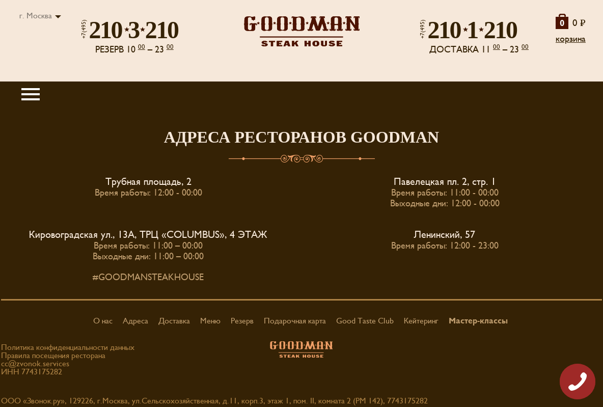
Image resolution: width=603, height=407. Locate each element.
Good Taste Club (365, 320)
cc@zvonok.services (35, 363)
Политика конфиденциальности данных (67, 347)
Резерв (242, 320)
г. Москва (35, 15)
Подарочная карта (295, 320)
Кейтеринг (421, 320)
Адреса (135, 320)
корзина (571, 39)
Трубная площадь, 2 (148, 181)
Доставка (174, 320)
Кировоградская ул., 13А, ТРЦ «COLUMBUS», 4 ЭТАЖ (148, 234)
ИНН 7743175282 (31, 371)
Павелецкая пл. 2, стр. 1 (445, 181)
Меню (210, 320)
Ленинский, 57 (444, 234)
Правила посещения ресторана (53, 355)
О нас (103, 320)
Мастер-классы (478, 320)
